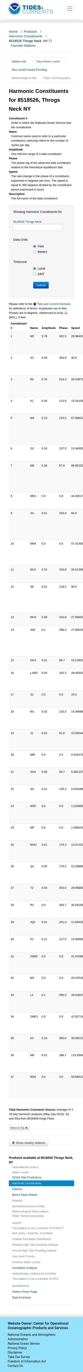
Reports (17, 1200)
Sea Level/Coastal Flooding (31, 69)
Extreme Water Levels (26, 1262)
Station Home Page (24, 1291)
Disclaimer (15, 1352)
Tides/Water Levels (50, 61)
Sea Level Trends (23, 1256)
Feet (38, 246)
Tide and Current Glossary (52, 304)
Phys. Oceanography (57, 78)
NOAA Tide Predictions (26, 1177)
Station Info (21, 61)
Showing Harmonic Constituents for (37, 212)
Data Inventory (21, 1297)
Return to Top (19, 1127)
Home (13, 31)
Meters (40, 252)
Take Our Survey (19, 1357)
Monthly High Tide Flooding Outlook (35, 1244)
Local (39, 268)
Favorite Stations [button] (25, 45)
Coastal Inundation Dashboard (31, 1239)
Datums (17, 1189)
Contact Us (15, 1366)
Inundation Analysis (24, 1268)
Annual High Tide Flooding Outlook (34, 1250)
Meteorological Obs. (24, 78)
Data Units (20, 239)
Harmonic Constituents (25, 36)
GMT (38, 274)
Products (30, 31)
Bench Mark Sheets (24, 1194)
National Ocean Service (24, 1343)
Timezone (20, 262)
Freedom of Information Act (27, 1361)
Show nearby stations (28, 1143)
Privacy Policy (17, 1348)
